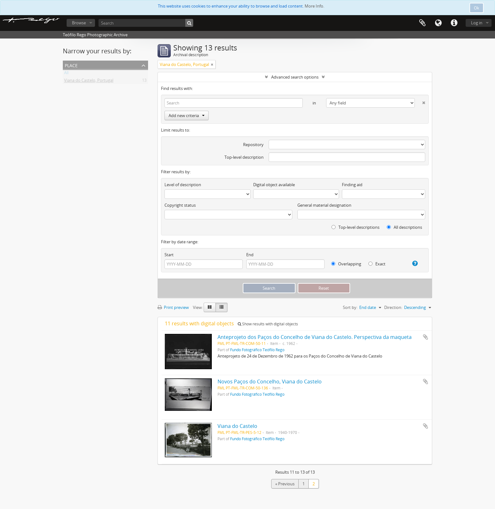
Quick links (454, 23)
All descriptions (404, 227)
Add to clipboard (425, 337)
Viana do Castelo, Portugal (88, 81)
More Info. (314, 6)
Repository (253, 144)
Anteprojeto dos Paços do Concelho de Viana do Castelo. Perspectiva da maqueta (315, 337)
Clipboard (422, 23)
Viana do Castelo (237, 426)
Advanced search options (295, 77)
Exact (376, 264)
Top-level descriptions (355, 227)
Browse (79, 23)
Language (438, 23)
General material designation (324, 205)
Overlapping (346, 264)
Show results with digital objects (268, 324)
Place (71, 65)
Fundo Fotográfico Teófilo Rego (257, 349)
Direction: (393, 307)
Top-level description (244, 157)
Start (169, 254)
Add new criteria (187, 115)
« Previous (285, 484)
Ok (476, 8)
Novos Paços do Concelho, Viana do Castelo (270, 381)
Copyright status (180, 205)
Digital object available (274, 184)
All (66, 74)
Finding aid (352, 184)
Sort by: (350, 307)
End (249, 254)
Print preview (173, 307)
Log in (476, 23)
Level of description (182, 184)
